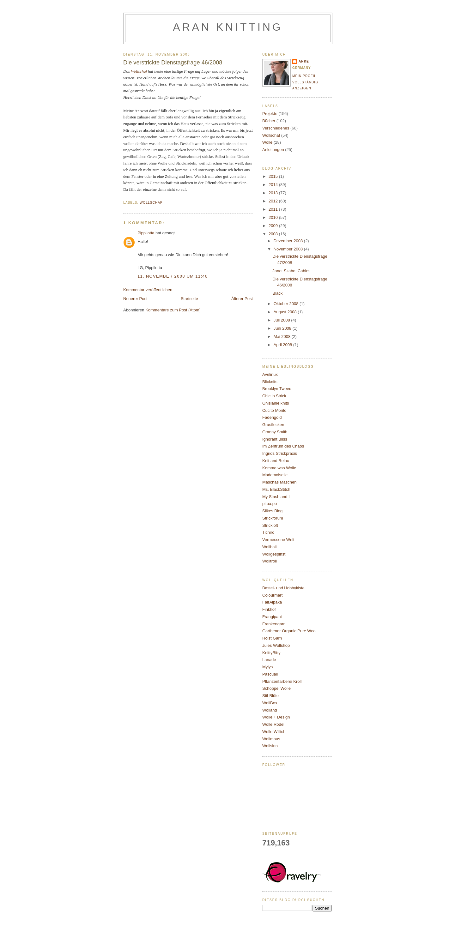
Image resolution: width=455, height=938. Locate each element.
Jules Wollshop (276, 645)
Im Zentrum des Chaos (283, 446)
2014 (274, 184)
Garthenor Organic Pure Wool (289, 630)
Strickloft (270, 525)
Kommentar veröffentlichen (147, 289)
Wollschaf (139, 71)
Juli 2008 (282, 320)
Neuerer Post (135, 298)
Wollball (269, 546)
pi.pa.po (269, 503)
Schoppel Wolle (276, 688)
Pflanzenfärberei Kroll (281, 681)
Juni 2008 (283, 328)
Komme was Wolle (279, 468)
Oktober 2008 (287, 303)
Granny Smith (274, 432)
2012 (274, 201)
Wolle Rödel (273, 724)
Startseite (189, 298)
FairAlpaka (272, 602)
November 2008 (289, 249)
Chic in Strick (274, 396)
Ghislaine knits (275, 403)
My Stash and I (276, 496)
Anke (304, 61)
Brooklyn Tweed (276, 388)
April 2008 (283, 344)
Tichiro (268, 532)
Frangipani (272, 616)
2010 (274, 217)
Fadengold (272, 417)
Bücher (268, 120)
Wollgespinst (273, 554)
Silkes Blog (272, 510)
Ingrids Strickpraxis (279, 453)
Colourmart (272, 595)
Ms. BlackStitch (276, 489)
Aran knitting (227, 27)
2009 (274, 225)
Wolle (267, 142)
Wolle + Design (276, 717)
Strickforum (272, 518)
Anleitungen (273, 149)
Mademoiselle (275, 474)
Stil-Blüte (270, 695)
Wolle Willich (273, 731)
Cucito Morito (274, 410)
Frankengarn (274, 624)
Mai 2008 (283, 336)
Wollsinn (270, 745)
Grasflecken (273, 424)
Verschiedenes (275, 128)
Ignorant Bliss (274, 439)
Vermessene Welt (278, 539)
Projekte (269, 113)
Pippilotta (145, 233)
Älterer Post (242, 298)
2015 (274, 176)
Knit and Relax (275, 460)
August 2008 (286, 312)
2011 (274, 209)
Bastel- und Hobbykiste (283, 588)
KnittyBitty (271, 652)
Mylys (267, 666)
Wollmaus (271, 739)
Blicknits (269, 381)
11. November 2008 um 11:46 (172, 276)
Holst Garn (272, 638)
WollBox (269, 702)
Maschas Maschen (279, 482)
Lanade (269, 659)
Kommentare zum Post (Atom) (173, 310)
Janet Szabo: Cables (291, 270)
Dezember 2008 (289, 240)
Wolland (269, 710)
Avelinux (270, 374)
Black (277, 293)
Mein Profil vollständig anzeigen (305, 82)
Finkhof (269, 609)
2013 (274, 192)
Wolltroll (269, 561)
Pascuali (270, 674)
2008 (274, 233)
